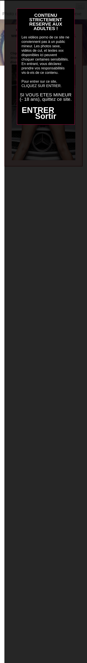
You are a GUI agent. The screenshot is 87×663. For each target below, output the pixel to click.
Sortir (45, 116)
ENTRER (38, 110)
